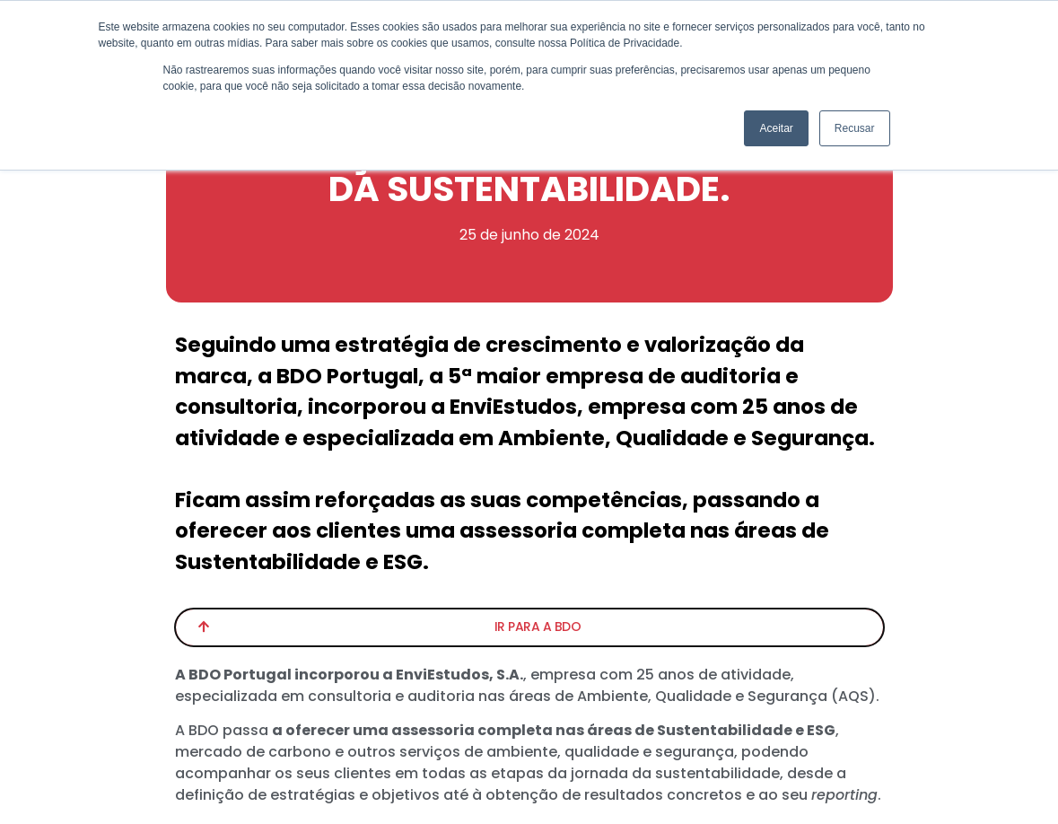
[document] (529, 412)
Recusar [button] (855, 128)
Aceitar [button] (775, 128)
